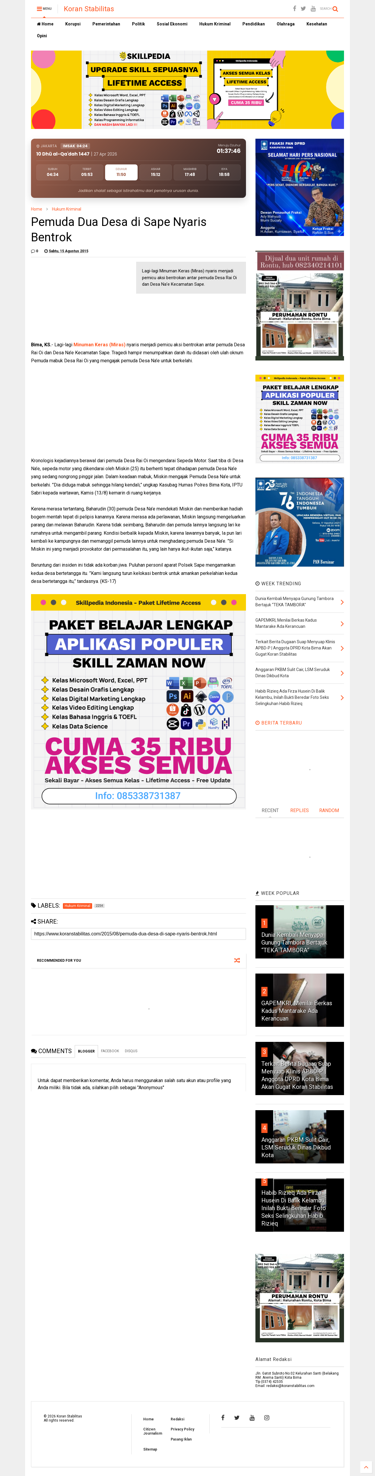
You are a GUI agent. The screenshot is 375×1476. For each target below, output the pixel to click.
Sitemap (150, 1449)
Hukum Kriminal (215, 24)
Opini (42, 35)
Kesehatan (316, 24)
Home (45, 24)
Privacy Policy (182, 1429)
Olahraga (286, 24)
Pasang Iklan (181, 1439)
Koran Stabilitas (89, 9)
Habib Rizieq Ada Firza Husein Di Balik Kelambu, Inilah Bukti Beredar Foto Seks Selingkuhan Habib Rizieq (293, 1208)
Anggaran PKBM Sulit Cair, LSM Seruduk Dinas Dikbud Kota (296, 1147)
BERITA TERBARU (278, 723)
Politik (138, 24)
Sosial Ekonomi (172, 24)
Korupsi (73, 24)
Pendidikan (253, 24)
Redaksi (177, 1419)
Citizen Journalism (152, 1431)
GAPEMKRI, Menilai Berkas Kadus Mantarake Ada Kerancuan (296, 1011)
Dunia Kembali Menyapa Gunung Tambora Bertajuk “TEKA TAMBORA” (294, 942)
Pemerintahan (106, 24)
